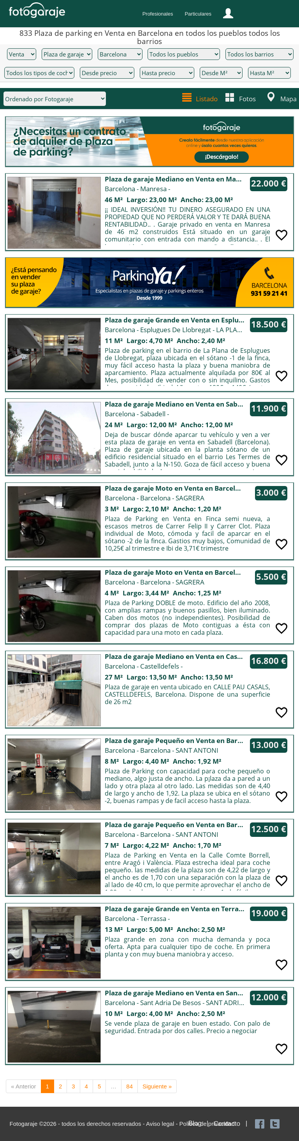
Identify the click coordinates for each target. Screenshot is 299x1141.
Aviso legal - (162, 1123)
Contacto (227, 1123)
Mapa (288, 98)
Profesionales (157, 14)
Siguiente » (157, 1086)
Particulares (198, 14)
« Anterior (23, 1086)
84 (129, 1086)
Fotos (247, 97)
